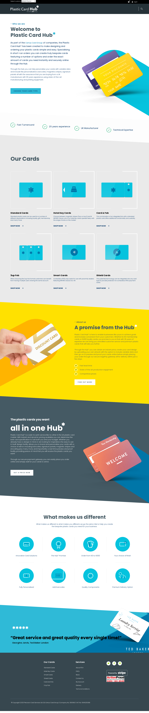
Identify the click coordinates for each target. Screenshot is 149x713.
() (130, 1)
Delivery (78, 687)
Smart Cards (60, 276)
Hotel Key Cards (62, 213)
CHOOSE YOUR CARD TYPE (26, 91)
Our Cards (56, 17)
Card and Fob (48, 684)
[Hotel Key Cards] (73, 190)
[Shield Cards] (116, 253)
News (98, 17)
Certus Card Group (35, 42)
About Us (37, 17)
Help (113, 17)
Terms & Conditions (83, 691)
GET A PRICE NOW (22, 474)
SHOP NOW (15, 225)
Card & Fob (102, 213)
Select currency (15, 1)
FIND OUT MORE (85, 383)
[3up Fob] (30, 253)
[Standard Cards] (30, 190)
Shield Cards (103, 276)
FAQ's (78, 673)
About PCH (79, 670)
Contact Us (80, 680)
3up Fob (14, 276)
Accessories (78, 17)
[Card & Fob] (116, 190)
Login (135, 2)
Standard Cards (19, 213)
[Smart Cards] (73, 253)
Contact (130, 17)
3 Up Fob (47, 687)
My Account (80, 684)
